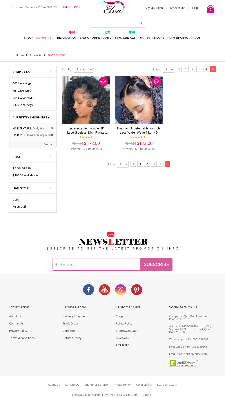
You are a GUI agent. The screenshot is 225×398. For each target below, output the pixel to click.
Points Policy (124, 323)
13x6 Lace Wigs (23, 105)
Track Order (70, 323)
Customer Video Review (167, 38)
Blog (196, 38)
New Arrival (125, 36)
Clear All (48, 144)
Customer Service (96, 385)
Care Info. (69, 331)
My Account (177, 8)
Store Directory (167, 385)
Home (20, 55)
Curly (16, 199)
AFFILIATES (122, 345)
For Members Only (95, 36)
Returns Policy (72, 338)
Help (195, 8)
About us (15, 316)
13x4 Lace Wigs (23, 98)
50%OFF (104, 81)
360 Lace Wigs (22, 83)
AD (141, 38)
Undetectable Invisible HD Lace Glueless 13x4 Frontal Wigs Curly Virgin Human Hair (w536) (86, 130)
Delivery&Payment (75, 316)
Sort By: (67, 69)
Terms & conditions (22, 338)
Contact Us (16, 323)
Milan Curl (19, 206)
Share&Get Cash (127, 331)
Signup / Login (154, 8)
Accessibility (144, 385)
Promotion (66, 36)
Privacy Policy (18, 331)
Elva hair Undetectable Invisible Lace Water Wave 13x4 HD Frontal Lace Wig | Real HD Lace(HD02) (139, 130)
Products (45, 38)
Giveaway (122, 338)
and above (25, 175)
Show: (157, 69)
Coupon (121, 316)
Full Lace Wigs (22, 90)
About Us (54, 385)
